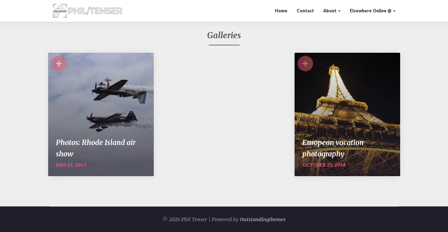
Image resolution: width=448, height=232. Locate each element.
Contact (305, 10)
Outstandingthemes (263, 219)
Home (281, 10)
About (332, 10)
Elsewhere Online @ (373, 10)
